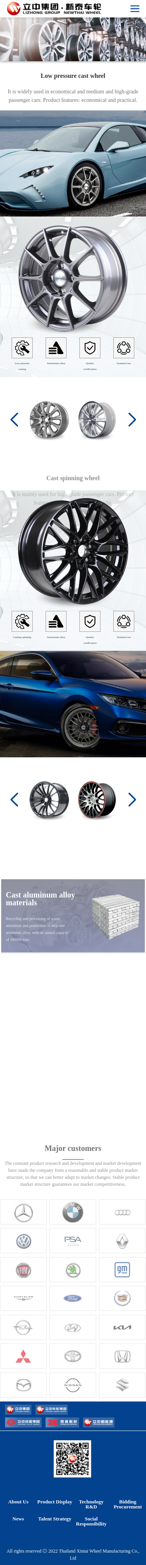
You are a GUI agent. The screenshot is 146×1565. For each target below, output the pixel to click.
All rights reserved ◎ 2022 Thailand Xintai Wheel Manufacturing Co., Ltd (73, 1554)
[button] (132, 419)
